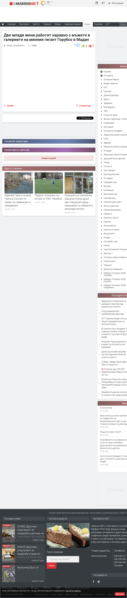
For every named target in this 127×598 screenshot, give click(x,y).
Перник (107, 221)
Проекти (108, 213)
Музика (107, 71)
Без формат (109, 107)
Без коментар (110, 194)
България (108, 126)
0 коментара (85, 105)
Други (107, 99)
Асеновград (109, 197)
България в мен (111, 174)
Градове (98, 24)
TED (105, 111)
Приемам (120, 594)
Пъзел (107, 162)
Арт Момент (110, 170)
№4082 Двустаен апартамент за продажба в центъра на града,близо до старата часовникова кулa (30, 552)
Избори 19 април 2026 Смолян (115, 280)
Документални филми (114, 158)
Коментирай (49, 158)
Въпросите (109, 233)
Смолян (10, 105)
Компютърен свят (113, 201)
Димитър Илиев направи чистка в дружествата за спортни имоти (113, 354)
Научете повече (73, 590)
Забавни (108, 103)
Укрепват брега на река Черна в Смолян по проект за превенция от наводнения (48, 200)
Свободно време (72, 24)
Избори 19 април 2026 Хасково (115, 274)
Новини (47, 24)
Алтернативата (111, 79)
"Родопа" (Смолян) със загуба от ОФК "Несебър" (79, 197)
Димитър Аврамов (113, 269)
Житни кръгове (111, 205)
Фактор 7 (108, 253)
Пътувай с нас (111, 241)
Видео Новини (111, 83)
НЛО (106, 138)
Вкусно (107, 186)
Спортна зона (110, 115)
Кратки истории (111, 229)
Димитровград (111, 95)
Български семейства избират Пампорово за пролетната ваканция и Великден (18, 200)
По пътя (108, 166)
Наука (107, 245)
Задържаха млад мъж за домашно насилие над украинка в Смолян (113, 304)
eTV (105, 87)
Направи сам (110, 182)
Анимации (109, 190)
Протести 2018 (111, 217)
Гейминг (108, 265)
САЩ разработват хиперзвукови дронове (112, 312)
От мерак (108, 178)
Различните (109, 261)
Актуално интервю (113, 130)
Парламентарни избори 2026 (16, 28)
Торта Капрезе (55, 551)
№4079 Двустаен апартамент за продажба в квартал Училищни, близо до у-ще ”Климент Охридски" (30, 573)
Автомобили (110, 225)
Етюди (107, 237)
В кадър (108, 150)
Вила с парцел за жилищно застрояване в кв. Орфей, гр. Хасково (31, 529)
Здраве (107, 142)
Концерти (108, 75)
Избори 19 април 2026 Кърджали (115, 286)
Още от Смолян (13, 168)
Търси (51, 566)
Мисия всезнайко (112, 209)
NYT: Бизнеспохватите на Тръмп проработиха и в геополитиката (114, 321)
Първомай (109, 122)
